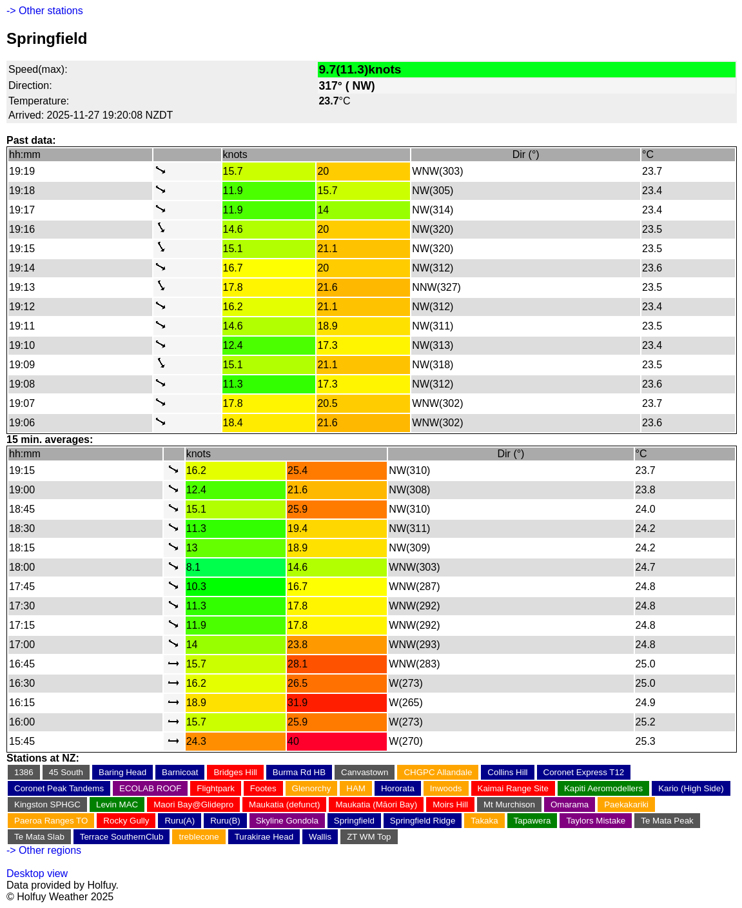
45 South (66, 772)
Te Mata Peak (667, 820)
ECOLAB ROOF (150, 788)
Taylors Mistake (595, 820)
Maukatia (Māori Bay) (376, 804)
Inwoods (446, 788)
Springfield (354, 820)
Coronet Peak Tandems (59, 788)
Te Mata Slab (39, 837)
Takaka (484, 820)
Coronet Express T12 (584, 772)
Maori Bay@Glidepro (193, 804)
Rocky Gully (126, 820)
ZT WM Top (369, 837)
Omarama (570, 804)
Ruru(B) (225, 820)
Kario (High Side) (690, 788)
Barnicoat (180, 772)
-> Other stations (44, 10)
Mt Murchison (509, 804)
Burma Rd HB (299, 772)
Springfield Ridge (423, 820)
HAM (356, 788)
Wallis (320, 837)
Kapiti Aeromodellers (603, 788)
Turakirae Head (264, 837)
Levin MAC (117, 804)
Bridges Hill (235, 772)
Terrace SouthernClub (122, 837)
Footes (263, 788)
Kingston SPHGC (47, 804)
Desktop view (37, 873)
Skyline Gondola (287, 820)
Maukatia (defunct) (284, 804)
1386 (24, 772)
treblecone (199, 837)
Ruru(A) (179, 820)
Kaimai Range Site (513, 788)
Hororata (398, 788)
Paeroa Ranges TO (51, 820)
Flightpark (216, 788)
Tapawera (532, 820)
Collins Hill (507, 772)
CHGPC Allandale (438, 772)
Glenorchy (311, 788)
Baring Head (122, 772)
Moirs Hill (450, 804)
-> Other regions (43, 850)
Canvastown (364, 772)
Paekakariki (626, 804)
